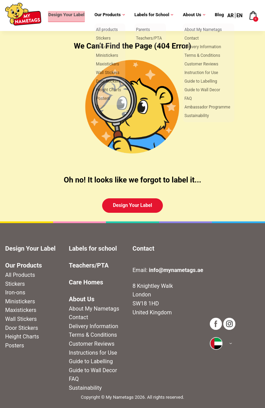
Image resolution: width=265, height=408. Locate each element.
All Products (20, 275)
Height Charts (22, 336)
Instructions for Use (93, 352)
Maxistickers (20, 310)
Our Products (105, 15)
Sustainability (85, 388)
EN (239, 15)
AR (230, 15)
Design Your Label (60, 15)
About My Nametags (94, 308)
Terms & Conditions (93, 335)
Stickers (15, 284)
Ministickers (20, 301)
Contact (78, 317)
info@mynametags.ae (176, 270)
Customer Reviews (92, 344)
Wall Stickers (21, 319)
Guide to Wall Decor (93, 370)
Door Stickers (21, 328)
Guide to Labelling (91, 361)
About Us (192, 15)
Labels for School (151, 15)
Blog (220, 15)
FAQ (74, 379)
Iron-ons (15, 292)
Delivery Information (93, 326)
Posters (14, 345)
